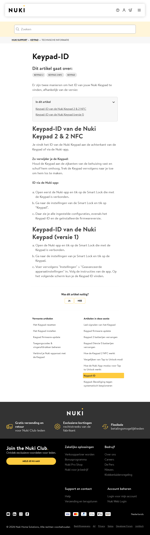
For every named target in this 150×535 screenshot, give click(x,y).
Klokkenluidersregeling (118, 475)
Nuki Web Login (117, 501)
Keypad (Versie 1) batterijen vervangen (99, 345)
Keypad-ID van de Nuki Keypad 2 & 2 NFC (61, 109)
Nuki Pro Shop (74, 464)
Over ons (110, 454)
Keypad (34, 40)
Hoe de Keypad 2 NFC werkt (99, 353)
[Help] (118, 10)
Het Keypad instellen (44, 331)
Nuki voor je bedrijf (76, 469)
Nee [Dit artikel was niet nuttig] (80, 300)
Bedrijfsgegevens (82, 526)
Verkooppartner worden (79, 454)
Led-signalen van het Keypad (100, 325)
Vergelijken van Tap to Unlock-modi (103, 359)
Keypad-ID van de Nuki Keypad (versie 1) (60, 114)
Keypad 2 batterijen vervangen (101, 337)
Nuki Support (19, 40)
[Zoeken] (75, 29)
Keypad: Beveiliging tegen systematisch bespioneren (98, 383)
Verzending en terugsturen (81, 501)
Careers (109, 459)
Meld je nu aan (31, 461)
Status (110, 526)
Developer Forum (124, 526)
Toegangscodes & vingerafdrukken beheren (47, 345)
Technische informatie (55, 40)
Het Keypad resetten (44, 325)
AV (94, 526)
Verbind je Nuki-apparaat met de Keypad (49, 355)
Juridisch (139, 526)
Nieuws (109, 469)
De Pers (109, 464)
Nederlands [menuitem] (137, 514)
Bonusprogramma (76, 459)
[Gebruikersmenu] (124, 10)
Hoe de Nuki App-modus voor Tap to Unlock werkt (102, 367)
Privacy (101, 526)
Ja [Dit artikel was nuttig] (69, 300)
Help (68, 496)
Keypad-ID (89, 375)
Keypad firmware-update (46, 337)
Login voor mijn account (122, 496)
